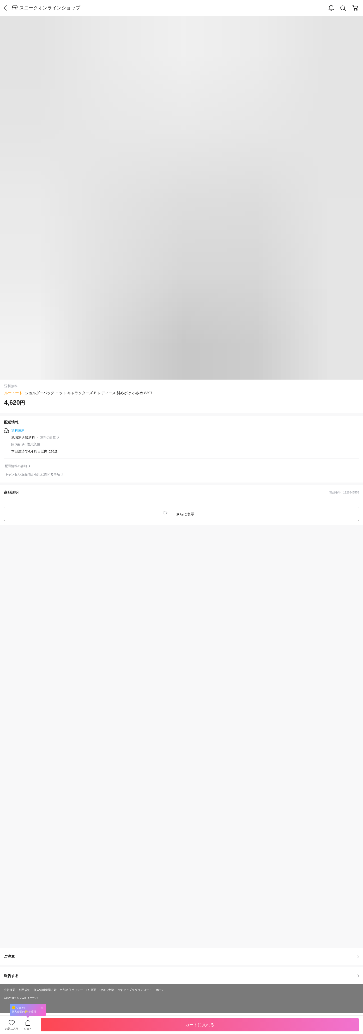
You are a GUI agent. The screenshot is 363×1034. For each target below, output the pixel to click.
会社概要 (9, 989)
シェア (28, 1028)
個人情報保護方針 (45, 989)
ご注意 (181, 956)
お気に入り (11, 1028)
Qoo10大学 (107, 989)
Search (343, 8)
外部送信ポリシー (71, 989)
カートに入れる (199, 1025)
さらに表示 (184, 514)
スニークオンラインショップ (49, 7)
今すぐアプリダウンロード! (135, 989)
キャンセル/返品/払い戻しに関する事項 (32, 474)
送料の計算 (48, 437)
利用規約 (24, 989)
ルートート (13, 393)
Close (42, 1007)
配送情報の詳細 (16, 466)
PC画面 (91, 989)
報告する (181, 975)
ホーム (160, 989)
